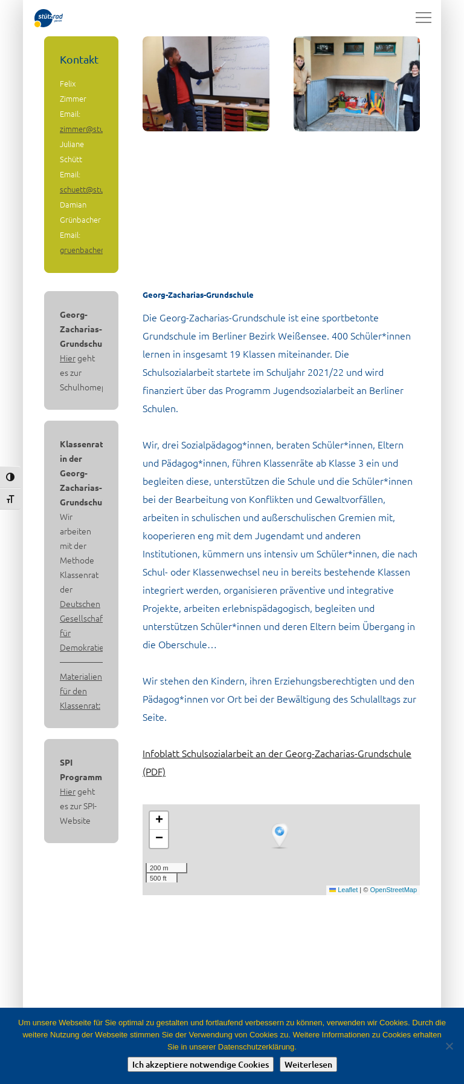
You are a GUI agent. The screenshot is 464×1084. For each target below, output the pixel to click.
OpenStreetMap (393, 889)
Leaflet (343, 889)
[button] (281, 836)
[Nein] (449, 1046)
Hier (68, 358)
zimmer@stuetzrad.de (99, 128)
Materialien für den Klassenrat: (81, 690)
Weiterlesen (308, 1064)
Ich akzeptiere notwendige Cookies (200, 1064)
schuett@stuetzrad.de (99, 189)
